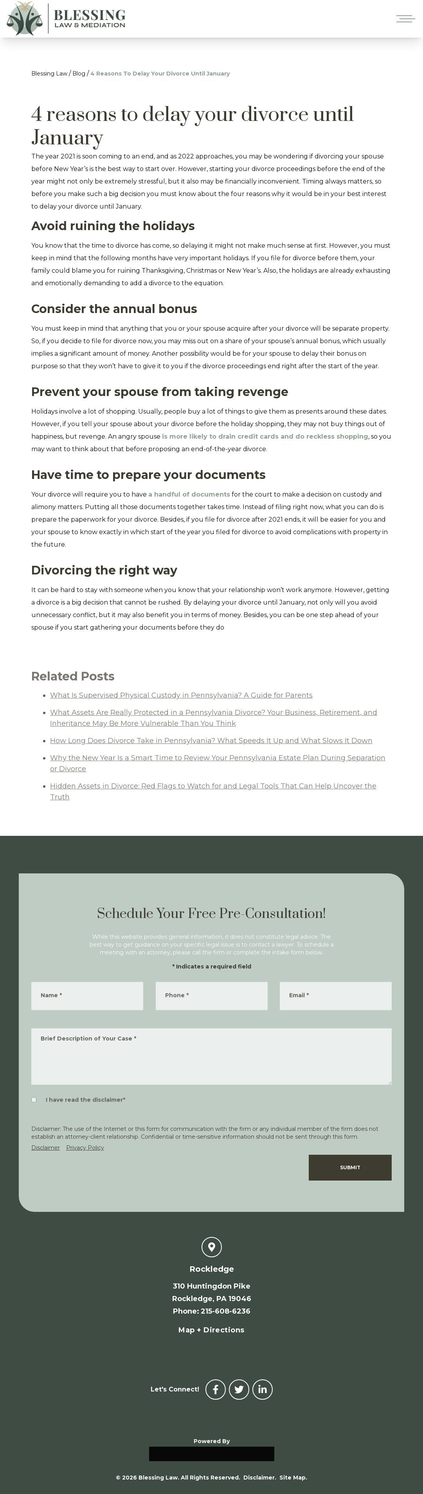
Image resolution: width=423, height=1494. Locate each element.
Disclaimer (45, 1147)
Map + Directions (211, 1330)
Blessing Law (49, 73)
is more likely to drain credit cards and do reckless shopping (265, 436)
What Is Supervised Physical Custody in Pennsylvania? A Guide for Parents (181, 708)
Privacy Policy (85, 1147)
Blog (78, 73)
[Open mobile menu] (404, 19)
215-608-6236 (225, 1311)
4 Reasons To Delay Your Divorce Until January (160, 73)
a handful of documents (189, 494)
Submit (350, 1167)
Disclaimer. (259, 1477)
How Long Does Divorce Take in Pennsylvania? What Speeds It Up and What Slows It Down (211, 753)
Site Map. (293, 1477)
